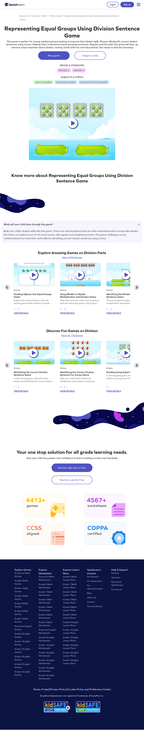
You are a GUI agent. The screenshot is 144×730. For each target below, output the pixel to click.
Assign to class (90, 55)
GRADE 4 (79, 70)
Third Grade (56, 15)
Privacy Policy (58, 689)
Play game (54, 55)
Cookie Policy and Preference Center (89, 689)
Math (44, 15)
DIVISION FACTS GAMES (93, 82)
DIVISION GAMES (66, 82)
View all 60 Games (72, 257)
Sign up (127, 4)
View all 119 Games (72, 335)
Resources (24, 15)
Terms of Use (41, 689)
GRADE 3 (64, 70)
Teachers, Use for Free (72, 480)
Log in (113, 4)
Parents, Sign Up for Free (72, 467)
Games (36, 15)
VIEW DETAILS (21, 313)
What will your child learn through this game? (72, 224)
